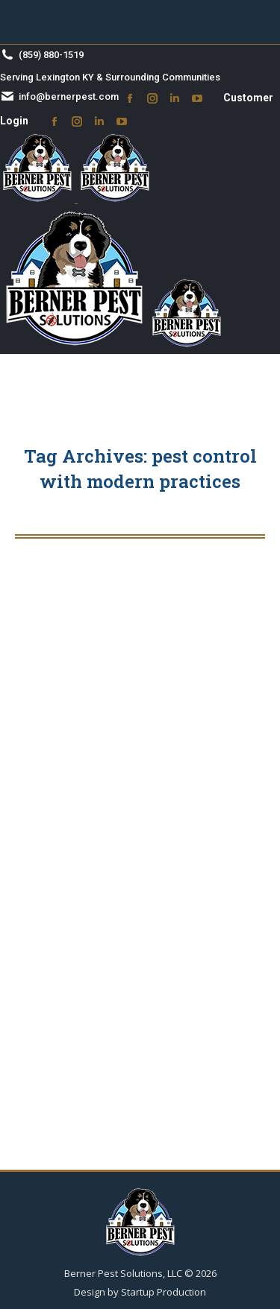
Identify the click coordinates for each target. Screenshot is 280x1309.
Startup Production (163, 1292)
